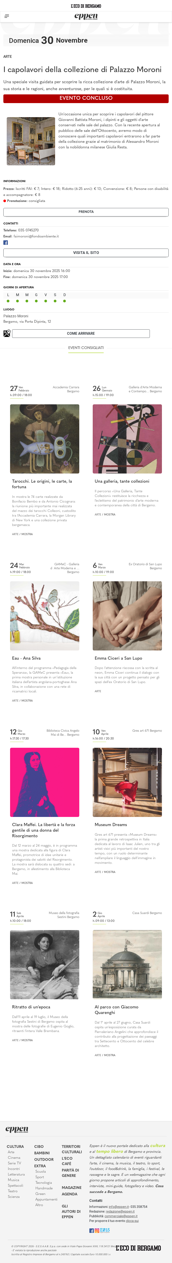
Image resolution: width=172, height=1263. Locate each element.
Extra (40, 1166)
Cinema (14, 1158)
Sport (39, 1177)
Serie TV (14, 1163)
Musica (13, 1180)
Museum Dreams (111, 825)
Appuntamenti (45, 1199)
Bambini (42, 1153)
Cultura (15, 1147)
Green (40, 1194)
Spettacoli (15, 1186)
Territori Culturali (72, 1149)
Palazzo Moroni (15, 316)
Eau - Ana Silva (26, 658)
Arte (7, 56)
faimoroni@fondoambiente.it (36, 236)
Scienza (14, 1197)
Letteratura (16, 1174)
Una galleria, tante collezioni (122, 482)
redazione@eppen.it (120, 1211)
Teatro (12, 1191)
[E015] (105, 1230)
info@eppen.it (119, 1207)
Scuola (40, 1172)
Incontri (14, 1169)
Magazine (72, 1188)
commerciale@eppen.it (121, 1216)
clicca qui (132, 1221)
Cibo (39, 1147)
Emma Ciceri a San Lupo (118, 658)
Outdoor (44, 1160)
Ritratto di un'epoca (31, 1007)
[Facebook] (5, 242)
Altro (39, 1205)
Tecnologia (43, 1183)
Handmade (44, 1188)
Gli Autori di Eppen (71, 1212)
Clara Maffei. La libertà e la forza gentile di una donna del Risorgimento (43, 830)
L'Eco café (67, 1161)
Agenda (69, 1194)
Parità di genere (70, 1173)
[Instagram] (97, 1230)
